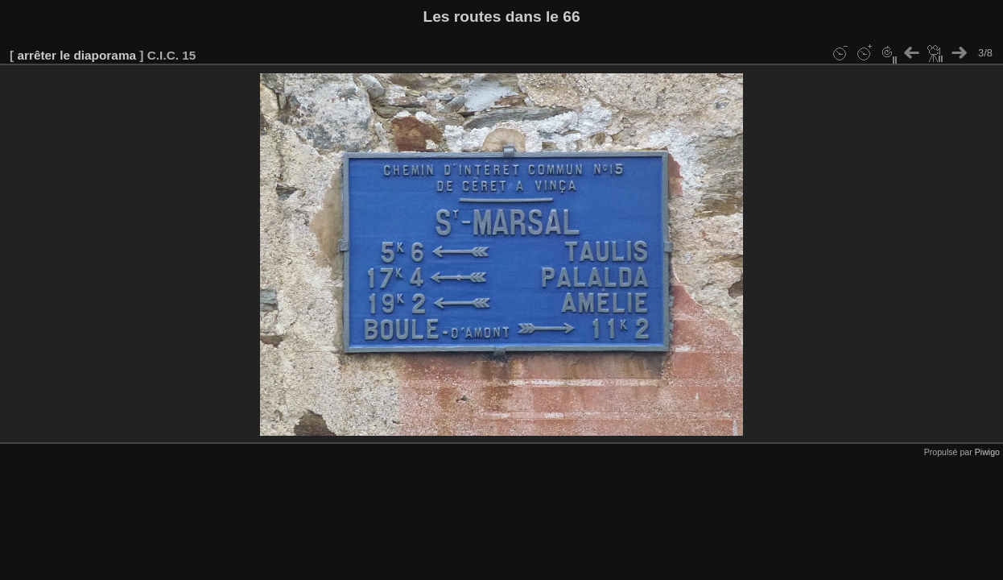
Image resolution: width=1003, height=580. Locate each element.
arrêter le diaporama (76, 55)
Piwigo (987, 452)
